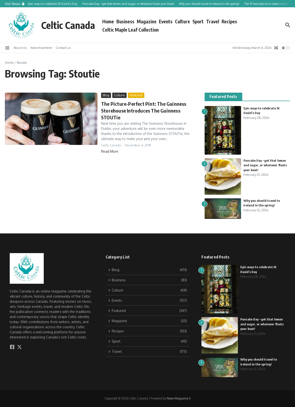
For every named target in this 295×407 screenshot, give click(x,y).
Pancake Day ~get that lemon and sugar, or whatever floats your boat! (265, 165)
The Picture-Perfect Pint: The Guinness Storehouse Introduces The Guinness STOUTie (143, 110)
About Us (20, 48)
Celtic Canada (68, 25)
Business (125, 21)
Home (108, 21)
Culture (182, 21)
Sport (198, 21)
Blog (106, 95)
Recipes (229, 21)
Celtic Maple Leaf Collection (130, 30)
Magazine (146, 21)
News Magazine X (179, 398)
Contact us (63, 48)
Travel (212, 21)
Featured (136, 95)
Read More (109, 151)
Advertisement (41, 48)
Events (166, 21)
